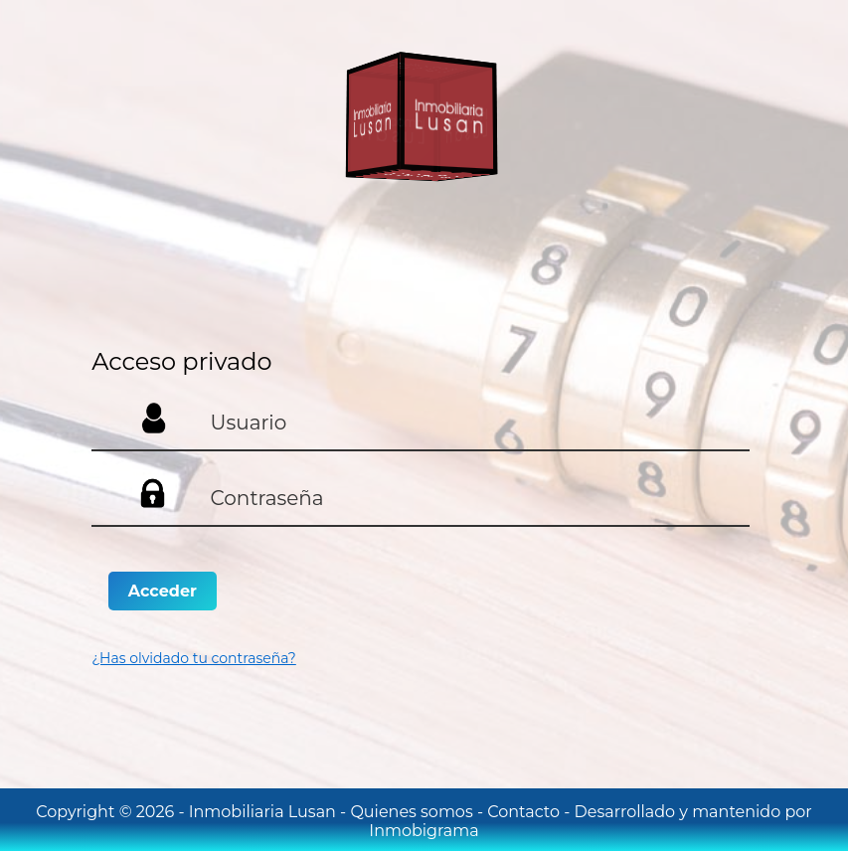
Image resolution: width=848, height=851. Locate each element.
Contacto (525, 811)
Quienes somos (413, 811)
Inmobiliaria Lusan (264, 811)
